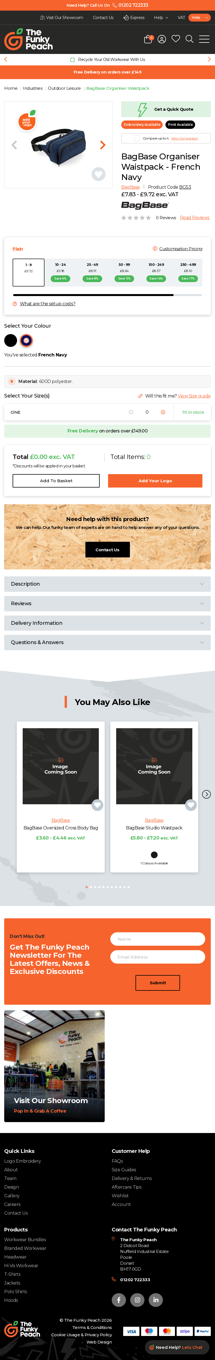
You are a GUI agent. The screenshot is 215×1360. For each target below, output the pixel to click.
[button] (206, 795)
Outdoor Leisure (64, 88)
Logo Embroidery (22, 1161)
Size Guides (124, 1169)
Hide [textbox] (196, 17)
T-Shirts (12, 1274)
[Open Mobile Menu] (204, 39)
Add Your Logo (155, 480)
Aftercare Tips (126, 1187)
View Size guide (194, 396)
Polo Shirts (15, 1291)
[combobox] (199, 18)
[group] (107, 60)
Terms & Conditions (92, 1327)
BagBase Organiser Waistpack (117, 88)
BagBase (130, 187)
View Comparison (184, 138)
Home (11, 88)
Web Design (99, 1342)
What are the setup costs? (48, 303)
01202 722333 (135, 1279)
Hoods (11, 1300)
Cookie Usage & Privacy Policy (81, 1334)
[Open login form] (162, 39)
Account (121, 1204)
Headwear (15, 1257)
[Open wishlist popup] (176, 39)
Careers (12, 1204)
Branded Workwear (25, 1248)
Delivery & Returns (131, 1178)
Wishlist (120, 1195)
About (11, 1169)
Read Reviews (194, 217)
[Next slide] (209, 60)
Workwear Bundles (25, 1239)
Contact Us (107, 549)
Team (10, 1178)
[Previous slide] (5, 60)
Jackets (12, 1283)
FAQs (117, 1161)
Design (11, 1187)
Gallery (12, 1195)
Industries (33, 88)
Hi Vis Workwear (21, 1265)
